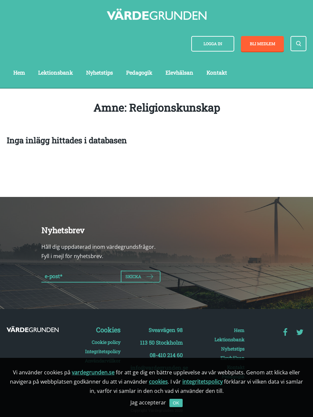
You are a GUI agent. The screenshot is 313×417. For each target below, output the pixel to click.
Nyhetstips (99, 72)
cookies (158, 381)
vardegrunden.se (93, 372)
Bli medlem (262, 43)
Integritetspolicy (102, 351)
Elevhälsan (179, 72)
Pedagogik (139, 72)
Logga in (212, 43)
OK (176, 402)
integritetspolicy (202, 381)
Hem (19, 72)
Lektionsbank (55, 72)
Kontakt (216, 72)
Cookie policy (106, 342)
